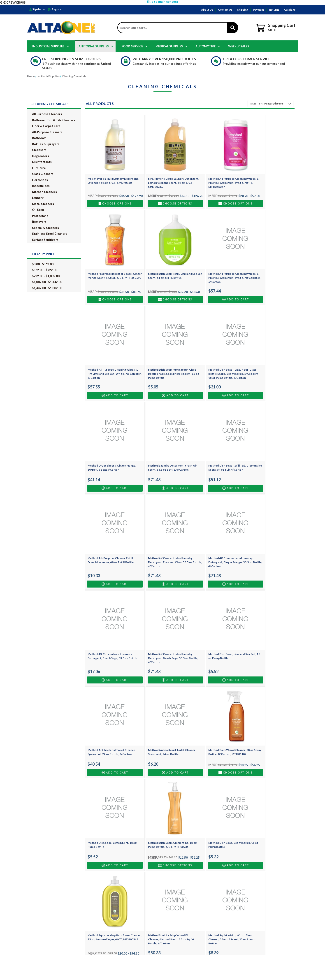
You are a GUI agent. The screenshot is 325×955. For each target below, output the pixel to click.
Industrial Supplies (50, 46)
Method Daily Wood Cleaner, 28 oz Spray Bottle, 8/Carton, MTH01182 (110, 620)
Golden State (188, 913)
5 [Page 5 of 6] (193, 841)
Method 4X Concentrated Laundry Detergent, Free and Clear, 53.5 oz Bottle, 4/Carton (162, 446)
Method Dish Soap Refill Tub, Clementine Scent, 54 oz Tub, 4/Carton (264, 354)
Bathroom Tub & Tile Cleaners (53, 120)
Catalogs (289, 9)
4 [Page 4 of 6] (186, 841)
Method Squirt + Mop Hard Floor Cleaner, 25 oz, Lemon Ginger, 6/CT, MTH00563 (111, 710)
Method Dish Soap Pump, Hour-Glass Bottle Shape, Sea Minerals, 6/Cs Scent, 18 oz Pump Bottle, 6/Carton (109, 357)
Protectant (40, 216)
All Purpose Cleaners (47, 114)
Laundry (38, 198)
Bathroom (39, 138)
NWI (182, 884)
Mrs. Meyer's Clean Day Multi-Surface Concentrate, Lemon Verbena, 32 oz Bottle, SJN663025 (267, 802)
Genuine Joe (188, 894)
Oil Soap (38, 209)
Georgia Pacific (189, 908)
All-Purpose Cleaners (47, 132)
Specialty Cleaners (45, 228)
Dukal (183, 917)
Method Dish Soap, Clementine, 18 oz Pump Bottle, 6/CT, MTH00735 (215, 620)
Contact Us (225, 9)
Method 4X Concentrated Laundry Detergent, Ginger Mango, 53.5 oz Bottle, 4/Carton (215, 446)
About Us (207, 9)
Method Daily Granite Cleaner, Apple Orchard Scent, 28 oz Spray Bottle (266, 710)
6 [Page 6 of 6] (199, 841)
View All (185, 927)
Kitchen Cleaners (44, 192)
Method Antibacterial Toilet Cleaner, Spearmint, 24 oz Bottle (266, 532)
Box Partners (188, 898)
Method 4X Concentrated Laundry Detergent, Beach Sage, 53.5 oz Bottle (267, 446)
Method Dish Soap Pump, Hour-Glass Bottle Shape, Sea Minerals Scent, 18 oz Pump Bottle (266, 266)
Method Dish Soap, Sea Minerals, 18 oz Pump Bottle (268, 620)
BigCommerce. (184, 943)
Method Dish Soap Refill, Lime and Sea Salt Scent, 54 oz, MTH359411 (110, 264)
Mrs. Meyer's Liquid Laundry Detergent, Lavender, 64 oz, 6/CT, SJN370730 (109, 175)
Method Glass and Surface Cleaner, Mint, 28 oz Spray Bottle (215, 800)
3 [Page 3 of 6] (180, 841)
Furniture (39, 168)
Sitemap (100, 908)
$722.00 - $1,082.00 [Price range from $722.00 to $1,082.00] (46, 276)
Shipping (242, 9)
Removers (39, 221)
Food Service (134, 46)
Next (209, 841)
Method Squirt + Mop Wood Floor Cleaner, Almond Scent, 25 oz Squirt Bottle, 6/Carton (163, 710)
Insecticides (41, 186)
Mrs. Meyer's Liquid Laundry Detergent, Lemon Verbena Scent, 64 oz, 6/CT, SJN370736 (162, 175)
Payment (258, 9)
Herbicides (40, 180)
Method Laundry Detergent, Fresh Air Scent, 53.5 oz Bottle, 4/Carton (215, 352)
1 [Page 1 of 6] (166, 841)
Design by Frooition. (204, 943)
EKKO (183, 903)
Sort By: (256, 103)
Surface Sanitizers (45, 240)
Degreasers (40, 156)
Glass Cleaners (42, 174)
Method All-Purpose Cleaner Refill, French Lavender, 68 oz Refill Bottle (111, 444)
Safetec (184, 922)
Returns (274, 9)
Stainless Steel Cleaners (49, 233)
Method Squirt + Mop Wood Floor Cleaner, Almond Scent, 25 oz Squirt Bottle (216, 710)
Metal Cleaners (43, 204)
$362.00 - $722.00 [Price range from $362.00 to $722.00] (44, 270)
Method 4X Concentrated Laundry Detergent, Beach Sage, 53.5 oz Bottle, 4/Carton (110, 534)
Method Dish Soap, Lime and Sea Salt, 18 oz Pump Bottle (161, 532)
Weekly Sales (238, 46)
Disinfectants (42, 162)
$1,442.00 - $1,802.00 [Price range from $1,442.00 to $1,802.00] (47, 288)
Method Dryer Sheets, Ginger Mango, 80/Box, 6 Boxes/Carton (161, 352)
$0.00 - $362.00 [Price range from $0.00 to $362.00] (42, 264)
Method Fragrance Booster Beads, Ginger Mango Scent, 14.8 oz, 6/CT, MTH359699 (268, 175)
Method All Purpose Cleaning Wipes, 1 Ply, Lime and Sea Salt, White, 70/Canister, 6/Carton (212, 266)
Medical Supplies (171, 46)
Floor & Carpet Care (46, 126)
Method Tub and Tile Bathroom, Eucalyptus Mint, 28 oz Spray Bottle (110, 800)
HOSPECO (186, 879)
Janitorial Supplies (95, 46)
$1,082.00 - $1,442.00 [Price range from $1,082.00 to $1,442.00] (47, 282)
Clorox (184, 889)
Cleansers (39, 150)
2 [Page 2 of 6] (173, 841)
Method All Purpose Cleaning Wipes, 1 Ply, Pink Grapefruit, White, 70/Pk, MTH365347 (212, 175)
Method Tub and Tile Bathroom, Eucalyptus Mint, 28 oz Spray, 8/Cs (162, 800)
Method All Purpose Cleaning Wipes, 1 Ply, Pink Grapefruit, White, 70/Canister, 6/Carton (159, 266)
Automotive (207, 46)
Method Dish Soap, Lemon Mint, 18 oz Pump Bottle (162, 620)
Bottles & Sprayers (45, 144)
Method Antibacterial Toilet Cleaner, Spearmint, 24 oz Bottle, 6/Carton (214, 534)
